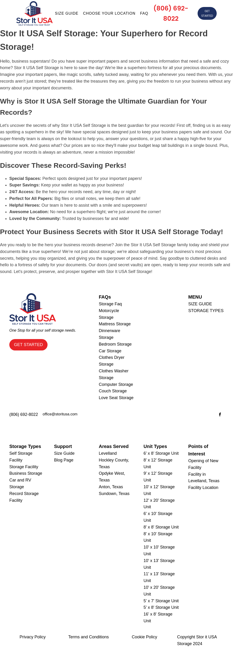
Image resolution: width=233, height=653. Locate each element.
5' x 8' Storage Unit (161, 607)
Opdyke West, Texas (112, 476)
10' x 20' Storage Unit (159, 590)
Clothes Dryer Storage (111, 361)
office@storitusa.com (60, 414)
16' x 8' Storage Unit (158, 617)
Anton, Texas (111, 487)
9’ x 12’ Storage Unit (158, 476)
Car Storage (110, 351)
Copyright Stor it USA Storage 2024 (197, 640)
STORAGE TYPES (205, 310)
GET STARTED (207, 13)
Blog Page (63, 460)
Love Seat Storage (116, 397)
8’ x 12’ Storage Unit (158, 463)
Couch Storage (113, 391)
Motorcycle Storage (109, 314)
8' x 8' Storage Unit (161, 527)
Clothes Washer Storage (113, 374)
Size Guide (64, 453)
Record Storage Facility (24, 497)
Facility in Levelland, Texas (203, 477)
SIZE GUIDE (200, 304)
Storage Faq (110, 304)
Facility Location (203, 487)
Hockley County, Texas (114, 463)
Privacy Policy (33, 637)
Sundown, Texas (114, 493)
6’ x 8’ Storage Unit (161, 453)
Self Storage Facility (20, 456)
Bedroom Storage (115, 344)
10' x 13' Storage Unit (159, 564)
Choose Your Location (109, 13)
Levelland (108, 453)
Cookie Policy (144, 637)
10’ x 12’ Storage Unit (159, 490)
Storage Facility (23, 467)
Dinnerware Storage (109, 334)
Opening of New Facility (203, 464)
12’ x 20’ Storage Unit (159, 503)
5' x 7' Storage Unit (161, 601)
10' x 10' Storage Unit (159, 550)
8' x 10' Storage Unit (158, 537)
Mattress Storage (115, 324)
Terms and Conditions (88, 637)
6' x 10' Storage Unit (158, 517)
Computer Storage (116, 384)
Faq (144, 13)
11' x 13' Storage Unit (159, 577)
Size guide (67, 13)
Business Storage (25, 473)
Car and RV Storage (20, 483)
